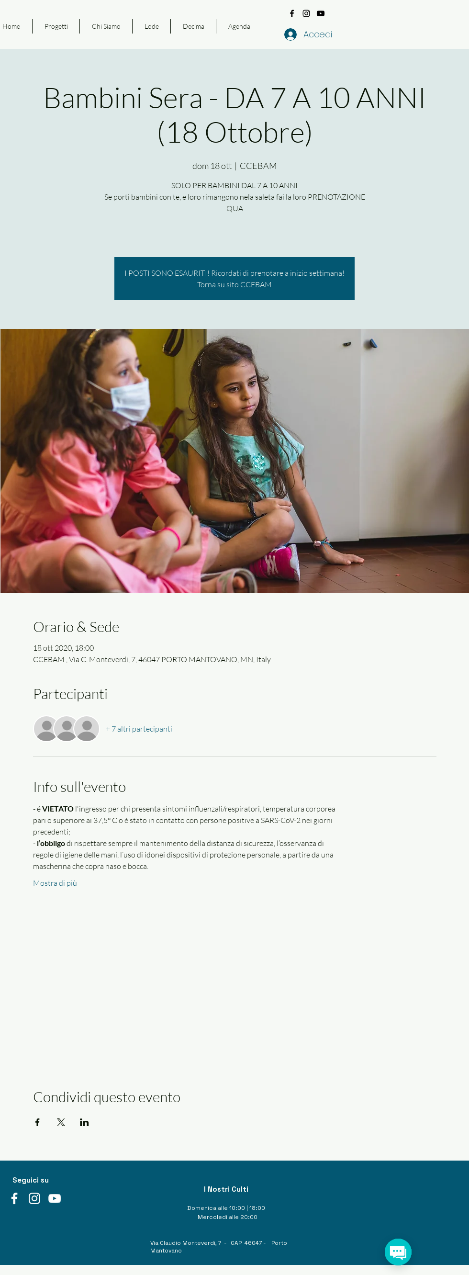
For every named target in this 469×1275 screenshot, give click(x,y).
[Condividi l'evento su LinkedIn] (84, 1122)
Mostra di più (55, 883)
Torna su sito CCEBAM (234, 284)
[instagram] (306, 13)
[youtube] (320, 13)
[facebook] (292, 13)
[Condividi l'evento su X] (61, 1122)
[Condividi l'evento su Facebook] (37, 1122)
